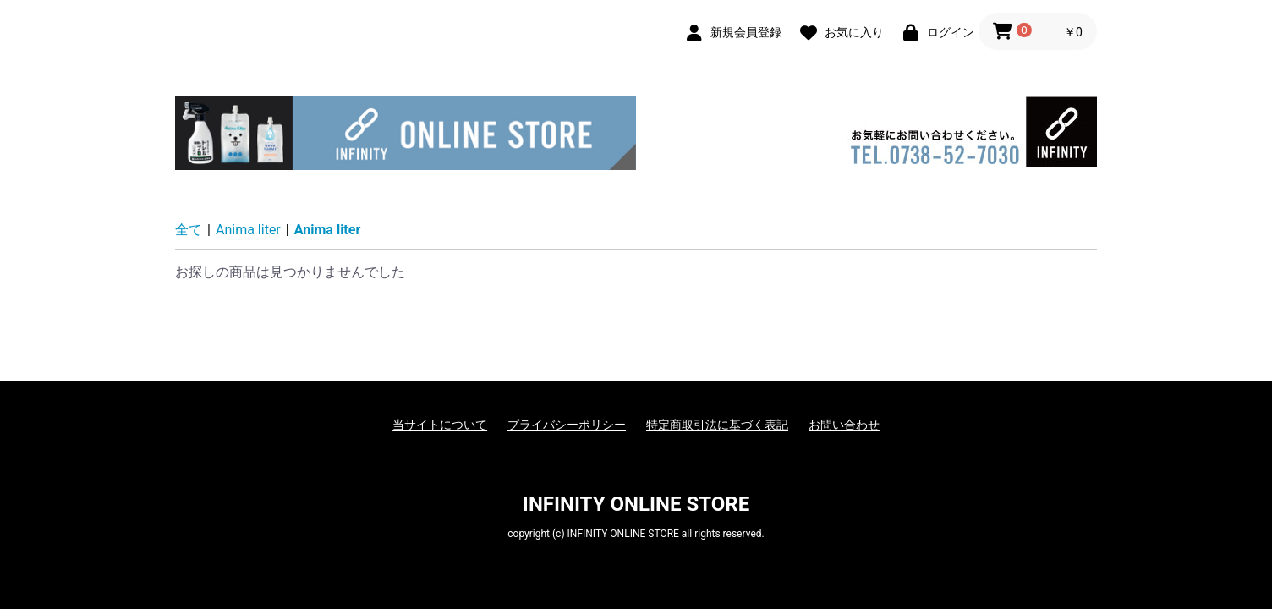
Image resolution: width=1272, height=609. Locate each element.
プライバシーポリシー (566, 424)
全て (188, 230)
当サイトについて (439, 424)
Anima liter (248, 230)
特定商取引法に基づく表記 (717, 424)
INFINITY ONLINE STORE (636, 504)
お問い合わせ (844, 424)
